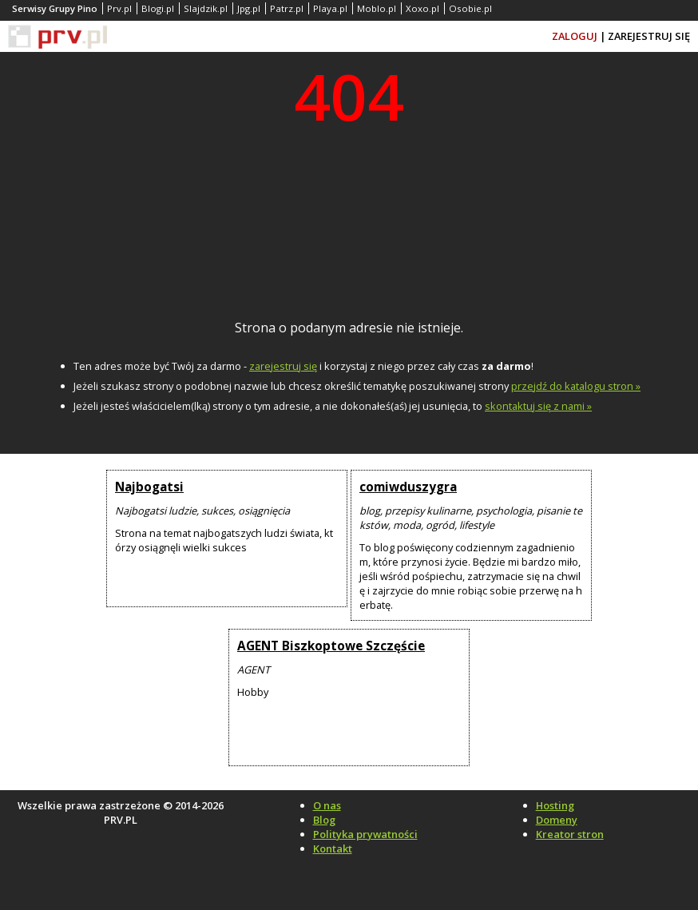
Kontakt (332, 848)
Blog (324, 820)
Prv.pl (119, 8)
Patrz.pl (286, 8)
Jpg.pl (248, 8)
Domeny (556, 820)
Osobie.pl (470, 8)
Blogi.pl (157, 8)
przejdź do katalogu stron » (575, 386)
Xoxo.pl (422, 8)
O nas (327, 805)
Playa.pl (330, 8)
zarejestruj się (283, 366)
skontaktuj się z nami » (538, 406)
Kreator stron (570, 834)
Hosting (555, 805)
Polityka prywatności (365, 834)
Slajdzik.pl (206, 8)
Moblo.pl (376, 8)
